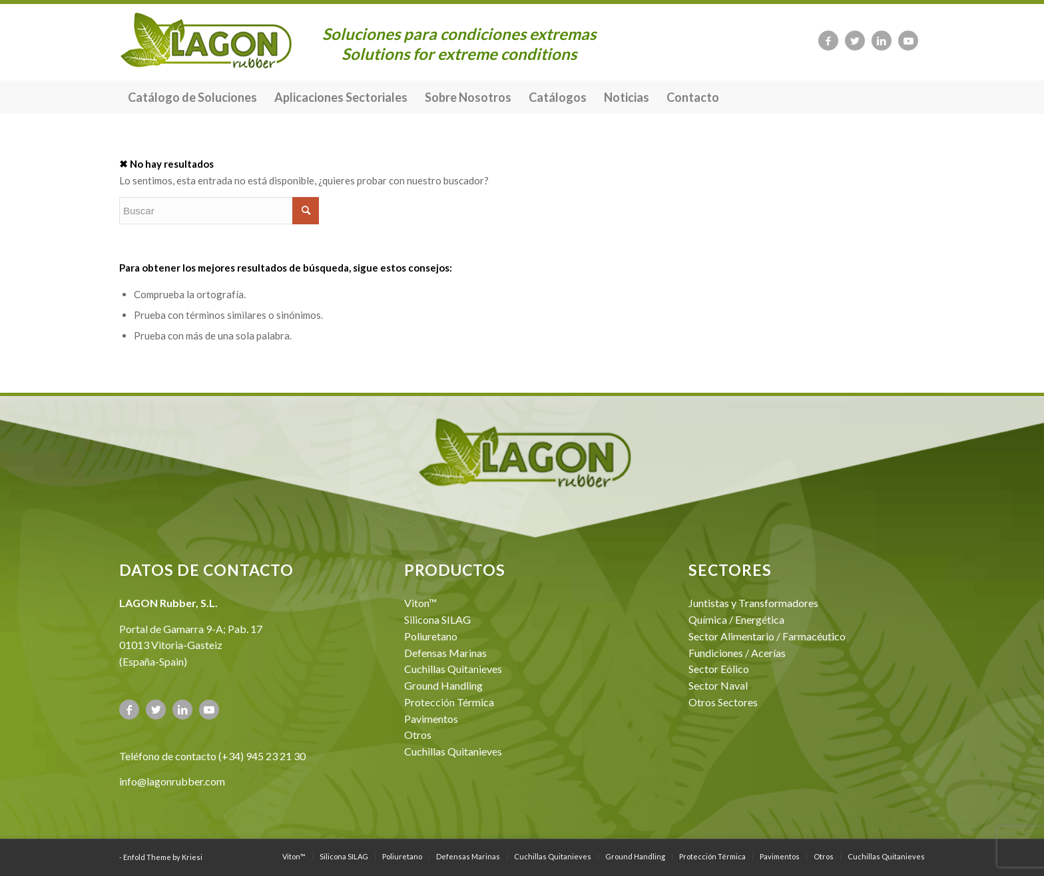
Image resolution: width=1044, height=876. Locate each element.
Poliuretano (430, 636)
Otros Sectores (723, 702)
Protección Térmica (449, 702)
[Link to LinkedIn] (882, 41)
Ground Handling (443, 685)
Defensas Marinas (445, 652)
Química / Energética (736, 619)
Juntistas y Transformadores (753, 602)
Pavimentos (431, 718)
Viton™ (420, 602)
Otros (417, 734)
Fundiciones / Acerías (737, 652)
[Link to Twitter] (855, 41)
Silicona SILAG (437, 619)
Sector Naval (718, 685)
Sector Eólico (718, 668)
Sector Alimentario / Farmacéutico (767, 636)
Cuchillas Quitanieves (453, 668)
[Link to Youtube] (908, 41)
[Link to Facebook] (828, 41)
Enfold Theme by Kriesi (162, 857)
